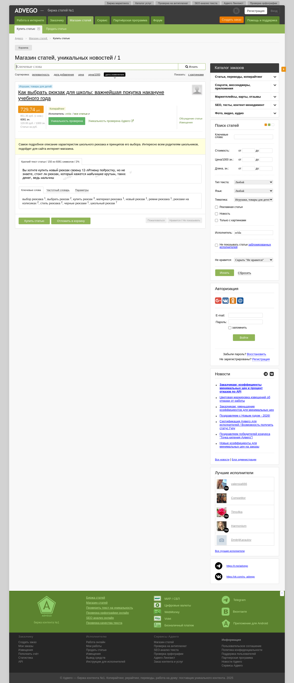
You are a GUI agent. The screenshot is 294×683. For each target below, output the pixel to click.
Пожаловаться (156, 220)
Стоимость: (222, 150)
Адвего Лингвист (233, 3)
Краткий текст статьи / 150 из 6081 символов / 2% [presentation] (50, 161)
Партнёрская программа (130, 20)
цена (81, 74)
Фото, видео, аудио (229, 113)
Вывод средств (95, 657)
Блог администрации (244, 459)
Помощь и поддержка (262, 20)
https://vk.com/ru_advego (240, 576)
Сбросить (244, 273)
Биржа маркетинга (118, 3)
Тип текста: (222, 182)
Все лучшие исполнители (230, 551)
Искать (224, 272)
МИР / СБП (167, 598)
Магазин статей (80, 20)
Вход (274, 11)
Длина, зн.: (222, 168)
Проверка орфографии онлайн (107, 612)
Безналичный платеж (174, 625)
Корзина (23, 47)
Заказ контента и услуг (168, 661)
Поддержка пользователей (239, 653)
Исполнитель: (223, 233)
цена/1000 (94, 74)
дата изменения (114, 74)
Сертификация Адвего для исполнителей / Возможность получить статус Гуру (246, 425)
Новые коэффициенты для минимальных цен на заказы (239, 444)
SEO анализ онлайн (100, 617)
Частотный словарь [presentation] (58, 190)
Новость (225, 214)
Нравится (175, 220)
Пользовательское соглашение (241, 646)
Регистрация (256, 11)
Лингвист (164, 657)
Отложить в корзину (71, 221)
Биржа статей (95, 597)
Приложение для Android (245, 623)
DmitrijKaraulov (241, 540)
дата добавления (64, 74)
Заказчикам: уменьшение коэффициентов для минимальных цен (247, 408)
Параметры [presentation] (82, 190)
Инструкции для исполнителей (105, 661)
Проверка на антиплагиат (173, 3)
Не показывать (191, 220)
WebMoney (167, 612)
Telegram (234, 600)
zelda (68, 113)
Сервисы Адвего (232, 665)
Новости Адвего (232, 661)
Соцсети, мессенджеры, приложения (232, 86)
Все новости (222, 459)
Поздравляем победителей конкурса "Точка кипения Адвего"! (245, 435)
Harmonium (238, 526)
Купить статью (26, 28)
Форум (157, 20)
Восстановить (256, 354)
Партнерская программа (237, 657)
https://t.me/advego (237, 565)
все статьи (81, 113)
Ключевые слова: (221, 135)
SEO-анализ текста (206, 3)
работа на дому (166, 678)
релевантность (40, 74)
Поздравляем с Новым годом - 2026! (245, 415)
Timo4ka (236, 512)
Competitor (238, 498)
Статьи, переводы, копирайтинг (238, 76)
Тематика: (221, 200)
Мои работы (94, 646)
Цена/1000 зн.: (224, 159)
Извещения (186, 122)
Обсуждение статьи (190, 118)
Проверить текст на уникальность (109, 607)
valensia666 (239, 484)
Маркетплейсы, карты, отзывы (238, 96)
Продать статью (56, 28)
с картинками (196, 74)
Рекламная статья (231, 207)
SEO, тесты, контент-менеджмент (239, 105)
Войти (244, 337)
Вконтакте (234, 611)
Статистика (25, 657)
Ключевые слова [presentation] (31, 190)
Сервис (102, 20)
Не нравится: (223, 260)
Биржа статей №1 (61, 10)
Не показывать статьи (245, 246)
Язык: (218, 191)
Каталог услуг (143, 3)
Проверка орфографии (263, 3)
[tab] (50, 161)
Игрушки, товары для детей (35, 86)
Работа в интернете (30, 20)
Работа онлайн (95, 642)
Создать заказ (231, 19)
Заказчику (57, 20)
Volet (162, 618)
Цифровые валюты (172, 605)
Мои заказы (25, 646)
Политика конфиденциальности (242, 650)
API (20, 661)
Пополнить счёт (28, 653)
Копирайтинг (57, 108)
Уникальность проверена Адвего (109, 121)
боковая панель (283, 69)
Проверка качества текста (104, 623)
